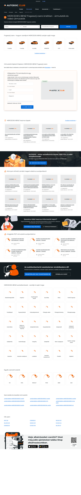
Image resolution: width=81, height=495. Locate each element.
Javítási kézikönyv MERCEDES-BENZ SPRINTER (14, 401)
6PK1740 (6, 420)
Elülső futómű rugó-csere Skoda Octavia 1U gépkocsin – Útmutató (68, 250)
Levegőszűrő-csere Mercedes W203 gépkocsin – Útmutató (17, 239)
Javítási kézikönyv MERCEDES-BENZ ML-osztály (40, 405)
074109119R (33, 425)
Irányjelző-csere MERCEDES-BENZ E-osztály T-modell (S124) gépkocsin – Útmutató (18, 251)
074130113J (58, 423)
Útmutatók (11, 12)
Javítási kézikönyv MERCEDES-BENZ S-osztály (14, 405)
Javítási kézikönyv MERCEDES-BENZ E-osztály (14, 398)
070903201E (33, 420)
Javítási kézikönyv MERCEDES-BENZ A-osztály (66, 398)
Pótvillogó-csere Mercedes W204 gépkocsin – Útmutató (43, 239)
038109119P (33, 423)
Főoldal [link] (5, 12)
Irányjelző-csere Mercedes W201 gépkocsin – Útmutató (43, 250)
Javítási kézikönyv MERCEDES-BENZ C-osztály (40, 398)
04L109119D (7, 423)
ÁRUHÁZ (38, 1)
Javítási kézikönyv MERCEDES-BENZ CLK (65, 405)
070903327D (7, 425)
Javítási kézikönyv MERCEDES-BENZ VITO (39, 401)
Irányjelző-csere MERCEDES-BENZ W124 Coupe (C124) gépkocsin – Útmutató (68, 240)
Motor (16, 12)
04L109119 (58, 425)
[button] (46, 9)
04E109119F (58, 420)
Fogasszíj (21, 12)
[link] (21, 9)
